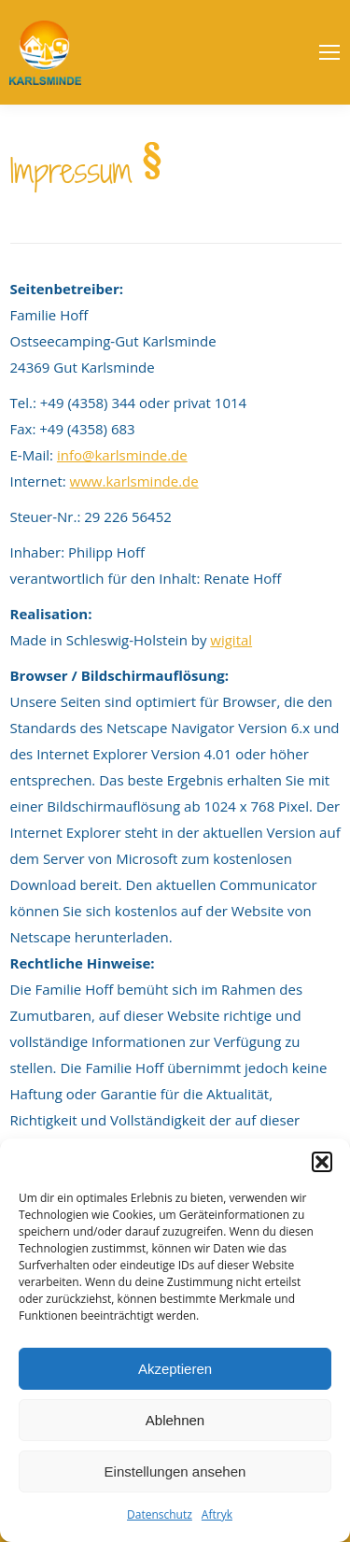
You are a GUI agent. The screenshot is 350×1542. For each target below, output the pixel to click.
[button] (322, 1162)
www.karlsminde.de (134, 481)
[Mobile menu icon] (329, 52)
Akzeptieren (175, 1369)
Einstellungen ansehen (175, 1471)
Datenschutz (159, 1514)
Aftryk (217, 1514)
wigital (231, 639)
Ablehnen (175, 1420)
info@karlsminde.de (122, 455)
